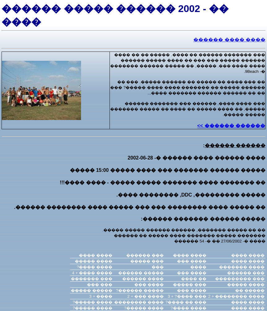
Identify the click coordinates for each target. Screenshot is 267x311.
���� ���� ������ (229, 39)
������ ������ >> (231, 125)
